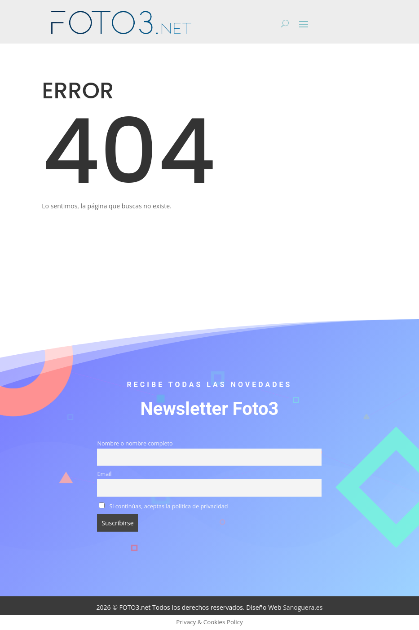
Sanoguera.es (302, 607)
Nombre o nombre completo (134, 443)
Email (104, 474)
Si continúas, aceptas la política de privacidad (163, 506)
